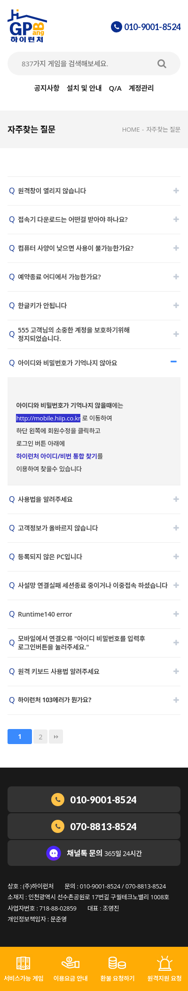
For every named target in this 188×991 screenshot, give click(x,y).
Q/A (115, 88)
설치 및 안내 (84, 88)
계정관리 (141, 88)
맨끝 (56, 736)
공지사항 (46, 88)
